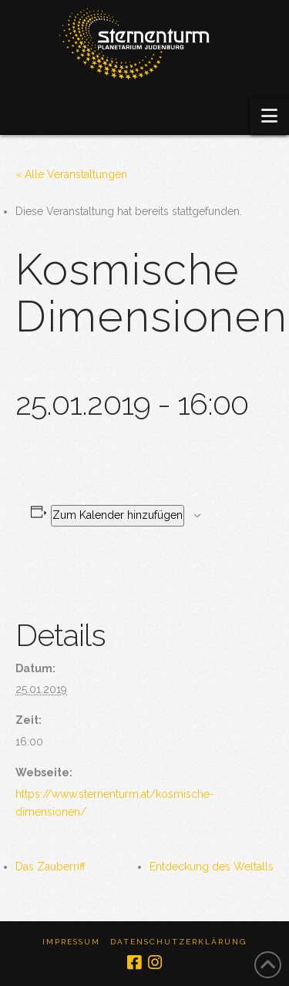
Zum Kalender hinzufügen (117, 515)
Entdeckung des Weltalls (212, 866)
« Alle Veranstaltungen (71, 174)
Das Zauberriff (50, 866)
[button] (269, 116)
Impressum (71, 941)
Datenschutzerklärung (178, 941)
